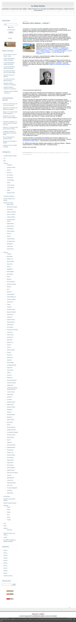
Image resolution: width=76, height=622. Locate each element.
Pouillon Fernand (11, 455)
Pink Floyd (9, 529)
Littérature (5, 505)
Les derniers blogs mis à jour (25, 615)
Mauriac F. (9, 412)
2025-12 (5, 550)
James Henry (10, 370)
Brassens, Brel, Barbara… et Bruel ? (36, 23)
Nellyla (8, 190)
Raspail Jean (10, 462)
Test (4, 103)
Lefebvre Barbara (11, 217)
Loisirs (5, 525)
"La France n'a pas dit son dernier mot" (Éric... (10, 123)
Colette (8, 304)
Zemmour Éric (10, 249)
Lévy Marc (9, 399)
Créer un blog (35, 613)
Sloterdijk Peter (10, 477)
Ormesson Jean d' (11, 434)
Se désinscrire (11, 29)
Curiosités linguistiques (8, 196)
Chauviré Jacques (11, 299)
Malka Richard (10, 223)
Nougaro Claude (11, 192)
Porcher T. (9, 233)
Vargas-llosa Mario (11, 482)
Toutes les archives (7, 575)
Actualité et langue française (10, 155)
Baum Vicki (9, 264)
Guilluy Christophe (11, 212)
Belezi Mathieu (10, 271)
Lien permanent (65, 152)
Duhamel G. (10, 317)
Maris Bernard (10, 226)
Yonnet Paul (10, 246)
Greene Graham (11, 350)
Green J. (9, 347)
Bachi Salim (9, 256)
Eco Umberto (10, 327)
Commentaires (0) (27, 154)
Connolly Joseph (11, 309)
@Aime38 (5, 107)
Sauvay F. (9, 475)
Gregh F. (9, 352)
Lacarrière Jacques (11, 382)
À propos (10, 38)
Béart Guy (9, 172)
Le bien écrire (38, 6)
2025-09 (5, 558)
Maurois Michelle (11, 414)
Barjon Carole (10, 204)
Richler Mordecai (11, 467)
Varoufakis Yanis (11, 241)
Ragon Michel (10, 460)
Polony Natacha (10, 231)
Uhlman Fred (10, 480)
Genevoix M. (10, 337)
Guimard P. (9, 355)
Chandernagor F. (11, 294)
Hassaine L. (9, 360)
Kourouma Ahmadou (12, 380)
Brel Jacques (10, 175)
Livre (4, 523)
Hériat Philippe (10, 362)
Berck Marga (10, 274)
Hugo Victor (9, 367)
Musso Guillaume (11, 427)
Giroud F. (9, 344)
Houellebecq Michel (11, 365)
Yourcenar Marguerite (12, 487)
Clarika (8, 182)
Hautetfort (42, 613)
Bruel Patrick (10, 177)
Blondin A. (9, 279)
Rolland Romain (10, 470)
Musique (5, 528)
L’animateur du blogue (8, 121)
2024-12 (5, 565)
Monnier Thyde (10, 419)
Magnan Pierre (10, 404)
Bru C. (8, 289)
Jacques (5, 127)
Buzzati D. (9, 291)
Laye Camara (10, 394)
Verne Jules (9, 485)
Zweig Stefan (10, 493)
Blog (4, 160)
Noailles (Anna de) (11, 429)
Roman (8, 517)
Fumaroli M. (9, 332)
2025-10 (5, 555)
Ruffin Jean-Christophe (12, 472)
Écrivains (5, 252)
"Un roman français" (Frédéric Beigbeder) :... (10, 117)
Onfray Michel (10, 228)
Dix (4, 137)
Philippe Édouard (11, 447)
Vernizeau (5, 145)
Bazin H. (9, 266)
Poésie (8, 509)
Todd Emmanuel (11, 238)
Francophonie (6, 496)
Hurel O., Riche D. (11, 214)
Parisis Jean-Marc (11, 445)
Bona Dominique (11, 281)
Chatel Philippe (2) (11, 297)
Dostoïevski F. (10, 314)
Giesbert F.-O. (10, 342)
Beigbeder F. (10, 269)
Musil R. (9, 424)
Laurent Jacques (11, 392)
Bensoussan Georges (12, 207)
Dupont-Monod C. (11, 319)
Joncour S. (9, 375)
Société (5, 537)
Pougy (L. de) (10, 452)
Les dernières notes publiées (38, 615)
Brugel (4, 112)
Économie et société (8, 202)
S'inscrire (11, 27)
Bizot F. (8, 276)
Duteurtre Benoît (11, 322)
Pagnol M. (9, 442)
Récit (8, 514)
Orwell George (10, 437)
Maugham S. (10, 409)
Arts (4, 158)
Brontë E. (9, 286)
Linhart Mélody (10, 187)
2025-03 (5, 560)
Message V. (9, 417)
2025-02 (5, 563)
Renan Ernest (10, 465)
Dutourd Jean (10, 324)
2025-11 (5, 553)
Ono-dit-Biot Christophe (12, 432)
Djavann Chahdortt (11, 312)
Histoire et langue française (9, 503)
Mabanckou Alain (11, 402)
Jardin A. (9, 372)
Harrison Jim (10, 357)
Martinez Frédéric (11, 407)
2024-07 (5, 573)
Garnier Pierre (10, 334)
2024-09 (5, 570)
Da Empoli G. (10, 209)
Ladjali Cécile (10, 385)
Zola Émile (9, 490)
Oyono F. (9, 440)
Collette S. (9, 307)
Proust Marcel (10, 457)
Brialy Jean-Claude (11, 284)
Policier (8, 512)
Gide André (9, 339)
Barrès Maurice (10, 261)
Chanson (5, 163)
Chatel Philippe (10, 180)
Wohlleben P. (10, 243)
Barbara (9, 170)
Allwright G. (9, 165)
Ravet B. (9, 236)
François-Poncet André (12, 329)
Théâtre (9, 519)
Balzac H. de (10, 259)
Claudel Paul (10, 302)
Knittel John (9, 377)
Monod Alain (10, 422)
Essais (8, 507)
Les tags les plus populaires (51, 615)
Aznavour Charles (11, 167)
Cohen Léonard (10, 185)
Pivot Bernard (10, 450)
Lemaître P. (9, 397)
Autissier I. (9, 254)
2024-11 (5, 568)
